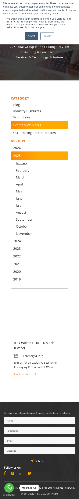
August (21, 212)
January (21, 163)
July (18, 205)
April (19, 184)
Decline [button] (47, 36)
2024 (17, 241)
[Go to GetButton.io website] (9, 495)
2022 (17, 256)
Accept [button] (31, 36)
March (20, 177)
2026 (17, 147)
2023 (17, 248)
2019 (17, 279)
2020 (17, 271)
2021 (17, 264)
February (22, 170)
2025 (17, 155)
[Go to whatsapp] (9, 488)
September (24, 219)
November (24, 233)
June (19, 198)
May (19, 191)
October (22, 226)
